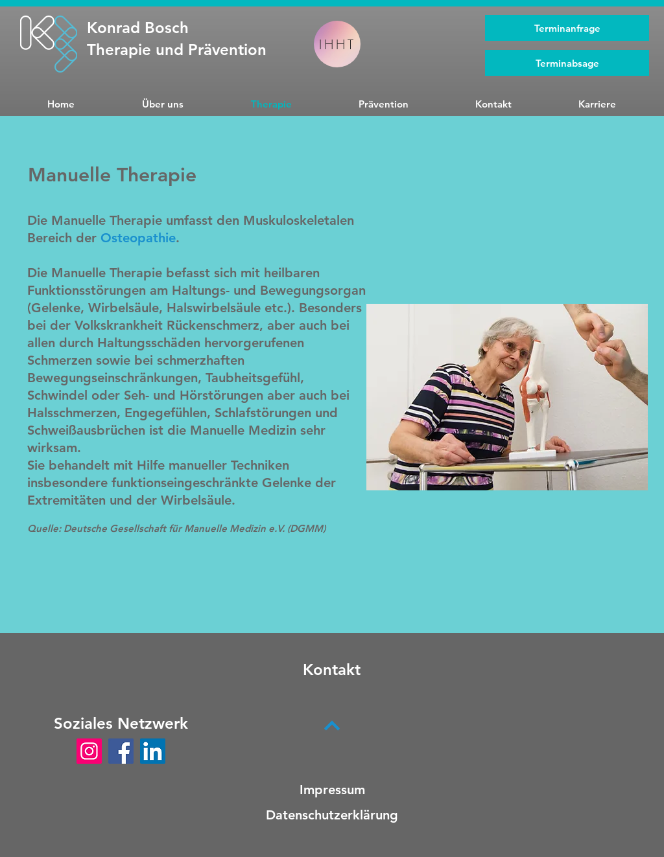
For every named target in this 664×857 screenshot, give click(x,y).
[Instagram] (89, 751)
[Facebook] (121, 751)
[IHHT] (337, 44)
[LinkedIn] (152, 751)
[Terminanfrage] (567, 28)
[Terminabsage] (567, 63)
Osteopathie (138, 238)
